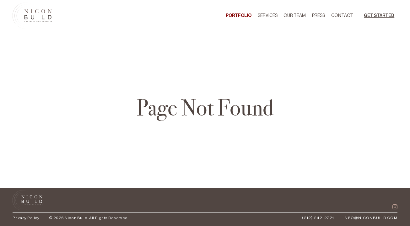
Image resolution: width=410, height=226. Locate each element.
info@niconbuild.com (370, 218)
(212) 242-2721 (318, 218)
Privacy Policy (26, 218)
